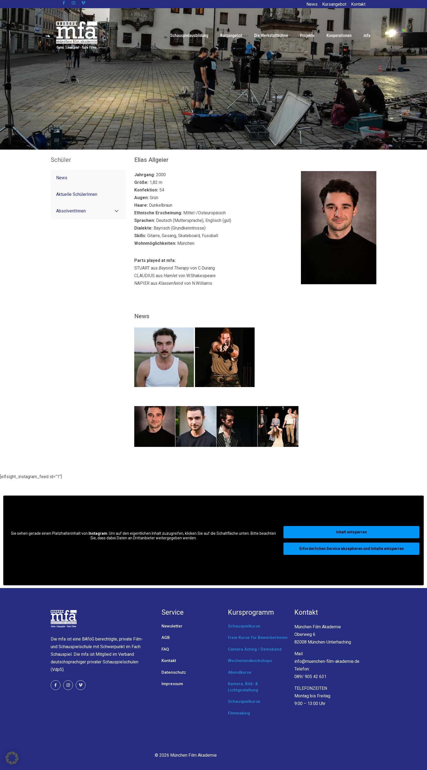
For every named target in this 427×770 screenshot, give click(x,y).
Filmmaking (239, 713)
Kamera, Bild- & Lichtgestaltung (243, 686)
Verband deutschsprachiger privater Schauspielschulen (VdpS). (94, 662)
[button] (12, 758)
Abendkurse (239, 672)
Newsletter (171, 626)
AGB (165, 637)
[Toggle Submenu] (116, 211)
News (312, 4)
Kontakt (358, 4)
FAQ (165, 649)
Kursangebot (334, 4)
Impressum (172, 683)
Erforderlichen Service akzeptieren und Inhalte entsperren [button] (351, 548)
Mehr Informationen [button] (143, 547)
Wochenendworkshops (250, 660)
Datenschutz (173, 672)
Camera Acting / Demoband (255, 649)
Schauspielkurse (244, 626)
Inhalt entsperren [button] (351, 532)
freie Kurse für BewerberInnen (258, 637)
